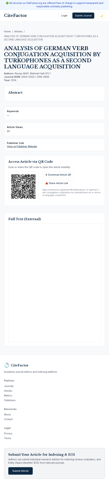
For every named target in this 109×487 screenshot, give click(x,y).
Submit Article (20, 470)
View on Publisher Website (22, 146)
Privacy (8, 433)
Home (7, 31)
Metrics (8, 395)
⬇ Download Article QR (58, 174)
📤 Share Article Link (56, 183)
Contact (8, 419)
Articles (18, 31)
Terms (7, 438)
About (7, 414)
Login (64, 15)
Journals (9, 386)
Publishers (10, 400)
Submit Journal (83, 15)
